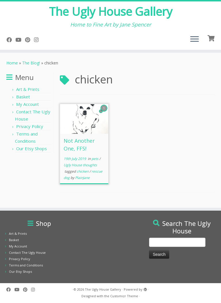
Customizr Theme (124, 296)
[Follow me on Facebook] (11, 39)
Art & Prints (27, 89)
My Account (27, 104)
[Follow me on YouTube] (20, 39)
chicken (83, 171)
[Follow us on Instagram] (38, 39)
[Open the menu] (194, 39)
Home (12, 63)
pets (95, 158)
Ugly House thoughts (80, 165)
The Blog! (31, 63)
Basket (23, 97)
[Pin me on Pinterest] (29, 39)
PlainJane (82, 177)
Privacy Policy (29, 126)
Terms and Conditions (26, 265)
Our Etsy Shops (31, 148)
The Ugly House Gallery (110, 11)
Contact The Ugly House (27, 252)
